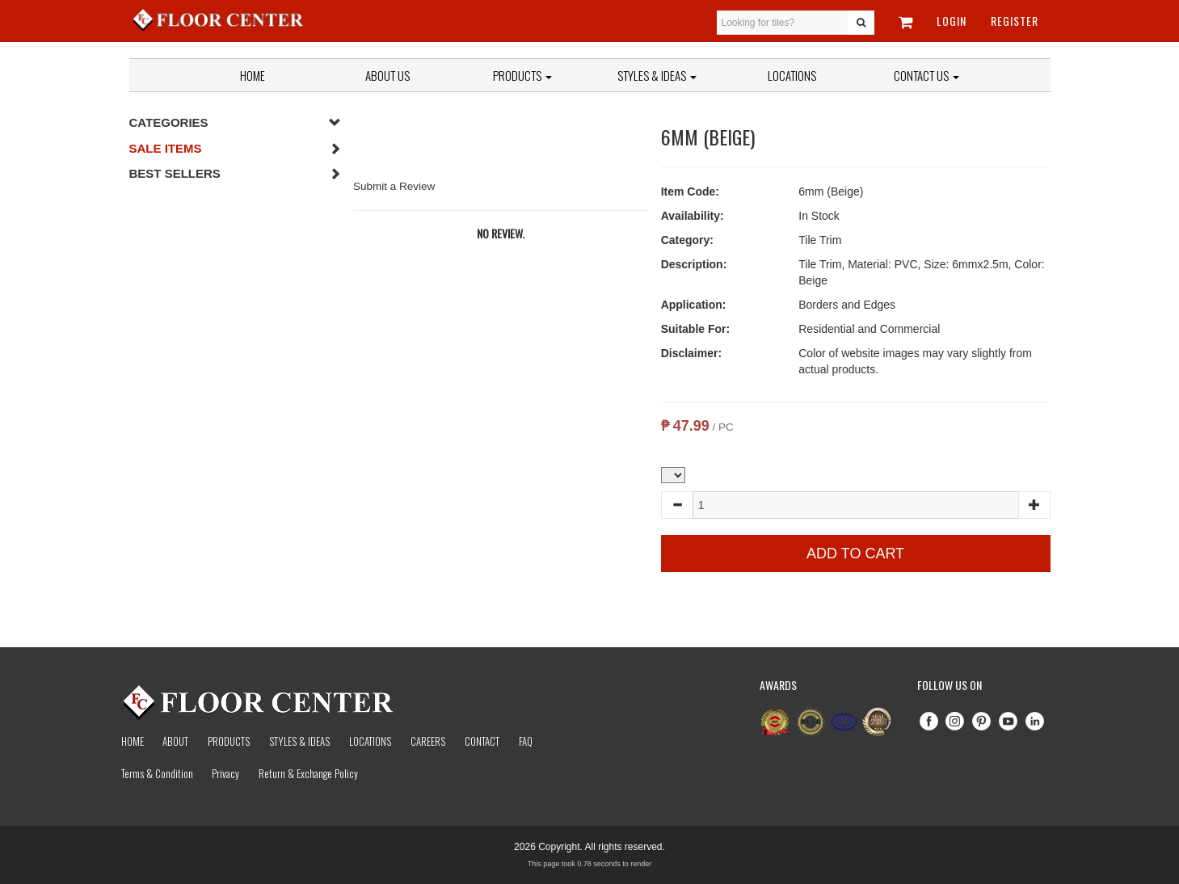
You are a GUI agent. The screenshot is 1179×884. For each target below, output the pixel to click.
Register (1014, 20)
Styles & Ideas (299, 741)
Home (252, 75)
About (175, 741)
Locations (792, 75)
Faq (526, 741)
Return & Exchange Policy (308, 773)
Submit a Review (394, 186)
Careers (428, 741)
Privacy (225, 773)
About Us (387, 75)
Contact (482, 741)
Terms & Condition (157, 773)
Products (522, 75)
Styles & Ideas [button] (657, 75)
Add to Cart (855, 553)
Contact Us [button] (926, 75)
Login (951, 20)
